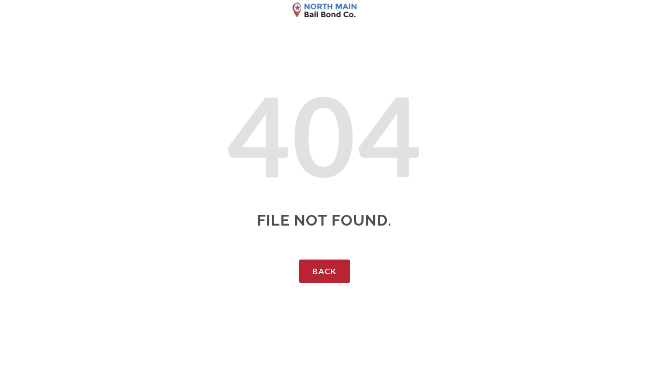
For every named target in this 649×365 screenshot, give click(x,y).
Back (324, 271)
